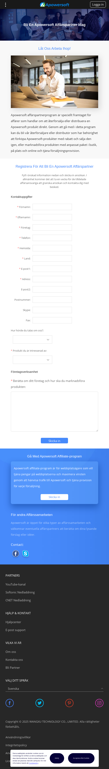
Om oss (11, 652)
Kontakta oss (14, 660)
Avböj (57, 758)
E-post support (15, 630)
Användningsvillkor (18, 737)
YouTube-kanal (16, 584)
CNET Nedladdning (18, 600)
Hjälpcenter (13, 622)
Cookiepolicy (33, 763)
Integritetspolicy (16, 745)
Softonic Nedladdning (20, 592)
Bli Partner (13, 668)
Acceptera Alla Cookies (81, 758)
